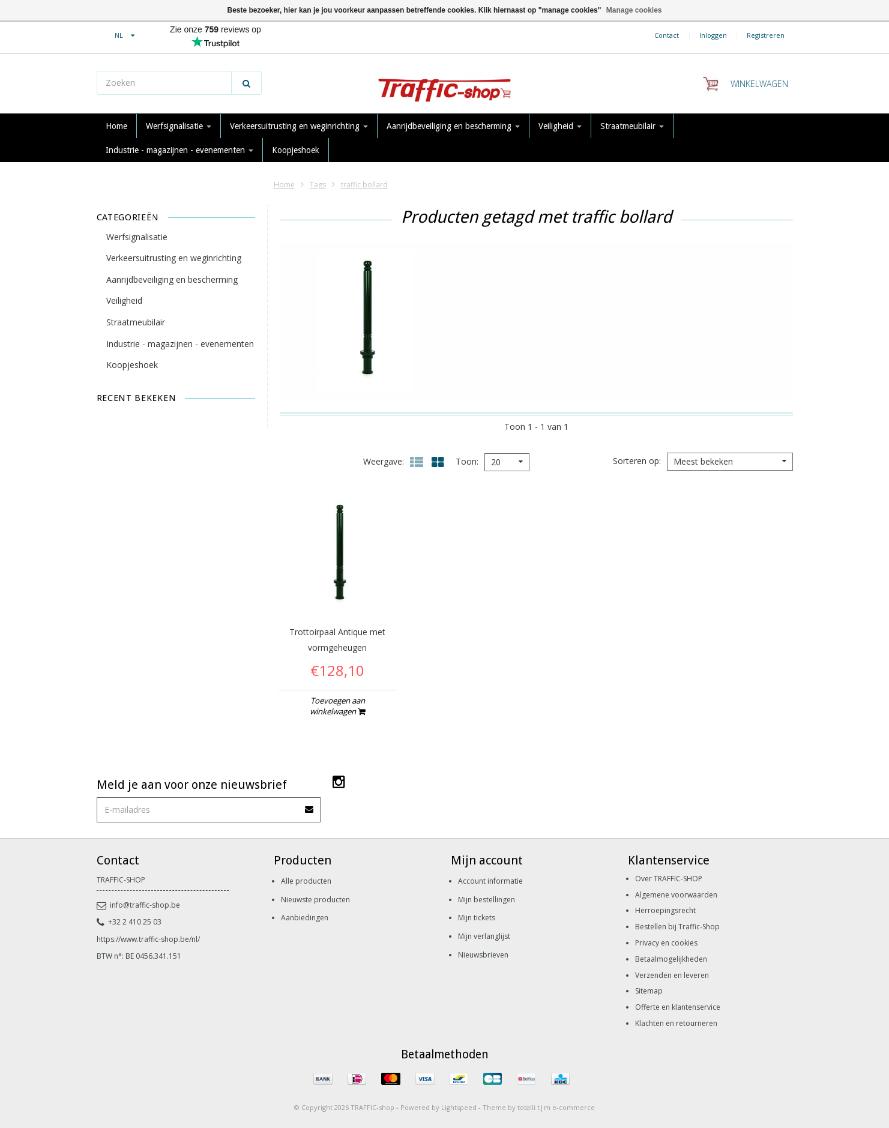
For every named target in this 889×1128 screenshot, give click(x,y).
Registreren (766, 35)
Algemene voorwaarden (676, 895)
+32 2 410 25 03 (129, 922)
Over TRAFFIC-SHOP (668, 878)
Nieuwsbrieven (483, 955)
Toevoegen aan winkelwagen (337, 706)
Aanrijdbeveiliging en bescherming (453, 126)
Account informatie (490, 881)
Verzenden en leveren (672, 975)
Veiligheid (560, 126)
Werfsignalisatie (178, 126)
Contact (666, 35)
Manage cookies (634, 10)
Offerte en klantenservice (677, 1007)
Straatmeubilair (632, 126)
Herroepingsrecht (665, 910)
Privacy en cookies (666, 943)
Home (116, 126)
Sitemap (649, 991)
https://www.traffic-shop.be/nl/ (148, 939)
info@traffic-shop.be (138, 905)
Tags (318, 184)
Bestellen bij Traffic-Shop (677, 926)
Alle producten (306, 881)
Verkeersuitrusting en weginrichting (299, 126)
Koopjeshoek (295, 150)
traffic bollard (364, 184)
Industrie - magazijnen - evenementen (179, 150)
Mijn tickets (476, 917)
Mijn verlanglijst (484, 936)
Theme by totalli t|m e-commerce (539, 1107)
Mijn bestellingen (486, 899)
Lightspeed (459, 1107)
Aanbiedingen (304, 917)
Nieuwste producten (315, 899)
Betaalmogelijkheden (671, 959)
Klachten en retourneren (676, 1023)
